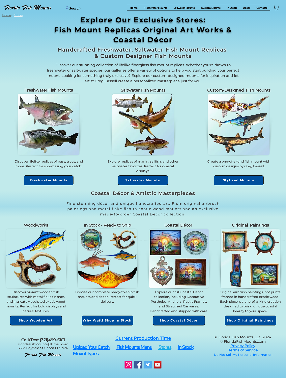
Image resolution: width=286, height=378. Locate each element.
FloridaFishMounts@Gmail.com (43, 344)
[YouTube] (157, 364)
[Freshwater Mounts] (48, 180)
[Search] (84, 8)
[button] (246, 8)
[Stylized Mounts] (239, 180)
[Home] (6, 15)
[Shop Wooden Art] (36, 320)
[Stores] (18, 15)
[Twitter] (148, 364)
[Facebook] (138, 364)
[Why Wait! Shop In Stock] (107, 320)
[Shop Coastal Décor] (179, 320)
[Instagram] (128, 364)
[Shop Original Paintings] (250, 320)
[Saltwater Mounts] (143, 180)
